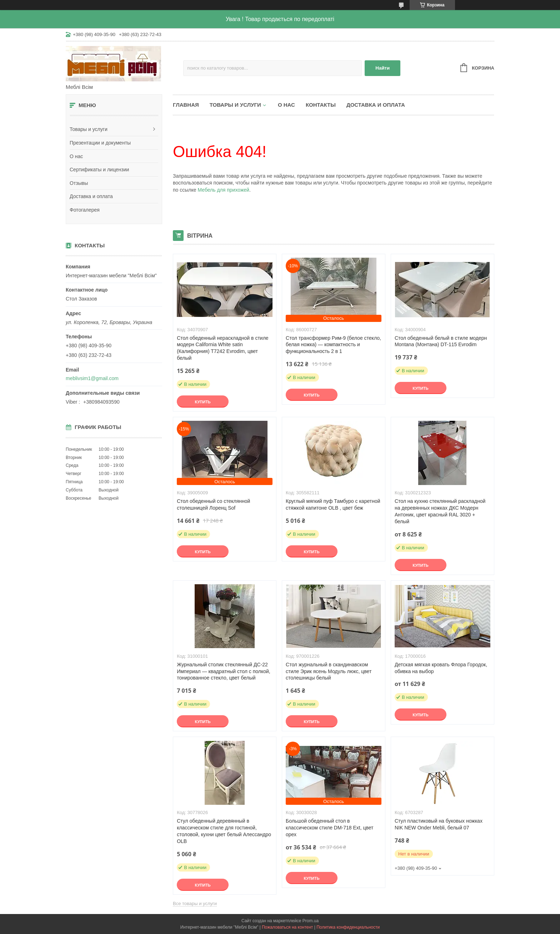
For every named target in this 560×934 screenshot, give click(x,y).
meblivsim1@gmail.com (92, 378)
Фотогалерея (85, 210)
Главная (186, 104)
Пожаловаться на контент (287, 927)
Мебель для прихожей (223, 190)
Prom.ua (310, 920)
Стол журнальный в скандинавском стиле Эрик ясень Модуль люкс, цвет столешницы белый (328, 671)
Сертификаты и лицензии (99, 169)
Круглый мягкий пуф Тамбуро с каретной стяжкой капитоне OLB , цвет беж (333, 504)
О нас (76, 156)
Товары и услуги (89, 129)
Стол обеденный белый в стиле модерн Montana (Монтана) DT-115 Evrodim (441, 341)
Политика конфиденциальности (348, 927)
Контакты (321, 104)
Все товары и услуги (195, 903)
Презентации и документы (100, 143)
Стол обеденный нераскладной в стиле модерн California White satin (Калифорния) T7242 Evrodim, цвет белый (222, 348)
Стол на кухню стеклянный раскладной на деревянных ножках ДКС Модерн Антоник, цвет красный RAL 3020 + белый (440, 511)
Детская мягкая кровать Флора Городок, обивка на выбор (441, 668)
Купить (202, 402)
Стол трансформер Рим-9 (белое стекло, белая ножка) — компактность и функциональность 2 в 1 (333, 344)
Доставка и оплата (91, 196)
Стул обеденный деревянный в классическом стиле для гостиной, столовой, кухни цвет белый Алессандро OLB (224, 831)
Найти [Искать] (382, 68)
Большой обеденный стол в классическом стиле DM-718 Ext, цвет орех (330, 827)
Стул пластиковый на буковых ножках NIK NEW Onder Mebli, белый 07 (438, 824)
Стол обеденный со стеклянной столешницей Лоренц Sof (213, 504)
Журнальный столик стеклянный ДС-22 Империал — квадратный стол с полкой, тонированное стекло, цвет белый (223, 671)
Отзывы (79, 183)
